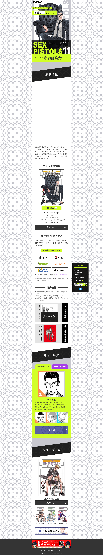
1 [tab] (49, 549)
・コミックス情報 (78, 272)
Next (69, 417)
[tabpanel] (51, 544)
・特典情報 (76, 274)
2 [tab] (51, 549)
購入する (50, 227)
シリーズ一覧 (77, 280)
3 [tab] (54, 549)
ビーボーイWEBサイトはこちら (51, 551)
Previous (34, 417)
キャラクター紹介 (79, 277)
